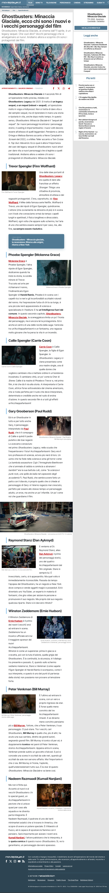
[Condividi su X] (59, 88)
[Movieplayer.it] (11, 2)
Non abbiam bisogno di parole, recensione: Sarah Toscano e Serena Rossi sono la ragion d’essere (88, 122)
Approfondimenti (23, 10)
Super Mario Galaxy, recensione (20, 7)
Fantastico (100, 21)
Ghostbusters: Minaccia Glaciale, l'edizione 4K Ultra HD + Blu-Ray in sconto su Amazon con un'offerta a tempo (94, 57)
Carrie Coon (45, 347)
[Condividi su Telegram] (69, 88)
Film (30, 3)
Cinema (77, 3)
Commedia (91, 21)
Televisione (51, 3)
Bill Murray (19, 726)
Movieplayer (6, 10)
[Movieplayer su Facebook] (6, 861)
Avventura (100, 19)
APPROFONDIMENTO (9, 88)
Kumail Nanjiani (16, 838)
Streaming (88, 3)
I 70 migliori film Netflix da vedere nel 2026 (87, 97)
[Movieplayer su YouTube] (19, 861)
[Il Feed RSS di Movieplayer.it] (23, 861)
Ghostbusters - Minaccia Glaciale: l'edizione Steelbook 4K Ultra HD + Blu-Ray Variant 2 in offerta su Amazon (95, 46)
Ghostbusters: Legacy (50, 176)
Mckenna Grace (17, 261)
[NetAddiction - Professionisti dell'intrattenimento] (47, 876)
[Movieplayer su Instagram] (15, 861)
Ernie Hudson (16, 621)
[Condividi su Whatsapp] (64, 88)
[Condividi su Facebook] (53, 88)
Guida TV (101, 3)
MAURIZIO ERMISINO (26, 88)
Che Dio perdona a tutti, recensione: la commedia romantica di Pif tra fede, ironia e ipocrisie (88, 110)
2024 (93, 19)
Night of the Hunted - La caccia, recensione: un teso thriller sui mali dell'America (88, 133)
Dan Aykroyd (45, 554)
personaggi (65, 3)
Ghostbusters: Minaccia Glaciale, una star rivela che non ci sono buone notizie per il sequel (95, 68)
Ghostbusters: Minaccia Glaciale (96, 15)
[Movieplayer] (14, 857)
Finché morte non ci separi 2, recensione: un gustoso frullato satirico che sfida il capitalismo (88, 88)
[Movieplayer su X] (11, 861)
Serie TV (39, 3)
